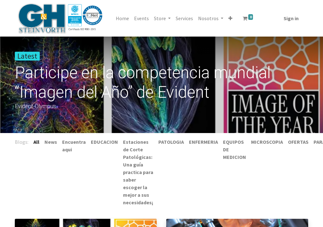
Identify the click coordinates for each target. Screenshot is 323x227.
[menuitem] (123, 18)
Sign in (290, 18)
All (36, 142)
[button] (231, 18)
